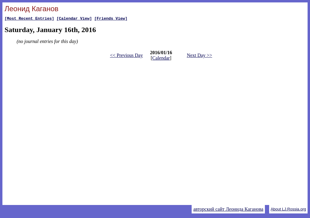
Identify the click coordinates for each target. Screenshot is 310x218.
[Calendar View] (74, 19)
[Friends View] (110, 19)
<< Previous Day (126, 56)
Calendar (161, 58)
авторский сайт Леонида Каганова (228, 209)
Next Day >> (199, 56)
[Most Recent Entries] (29, 19)
